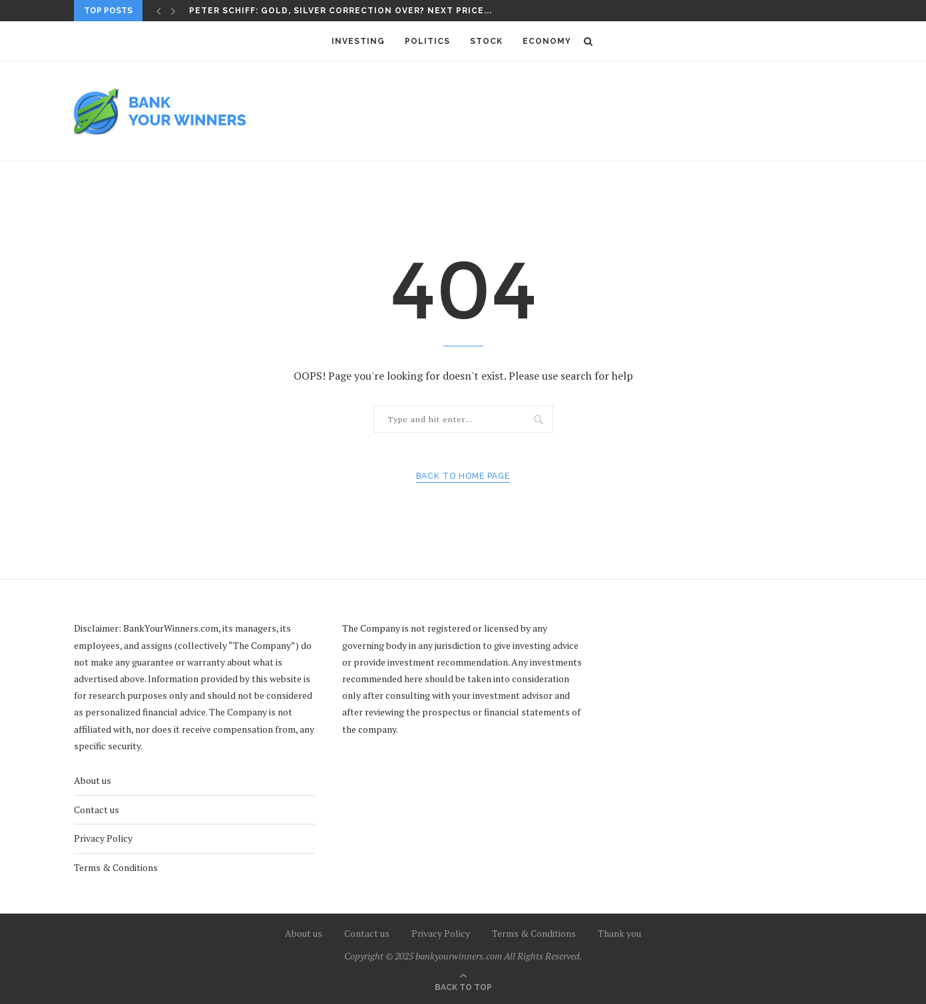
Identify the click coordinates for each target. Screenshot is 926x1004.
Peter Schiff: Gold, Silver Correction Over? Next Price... (340, 10)
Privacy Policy (103, 838)
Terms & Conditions (116, 867)
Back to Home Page (463, 476)
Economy (547, 41)
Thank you (619, 933)
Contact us (96, 809)
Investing (358, 41)
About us (92, 780)
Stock (486, 41)
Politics (427, 41)
